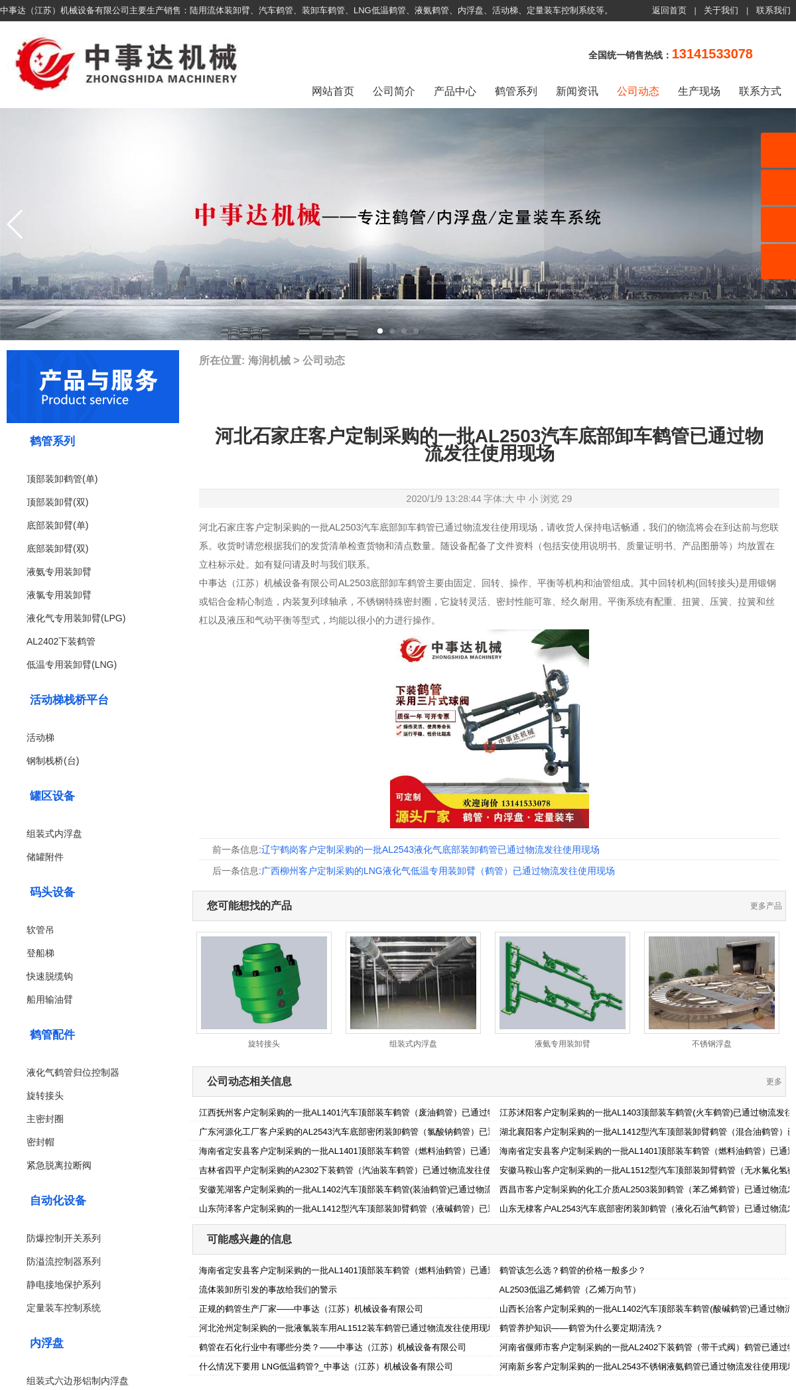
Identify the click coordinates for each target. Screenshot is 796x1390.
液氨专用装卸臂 (59, 571)
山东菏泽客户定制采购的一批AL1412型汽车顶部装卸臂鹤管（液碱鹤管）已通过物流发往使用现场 (386, 1209)
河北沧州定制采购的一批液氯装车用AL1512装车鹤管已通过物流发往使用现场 (347, 1328)
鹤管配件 (52, 1035)
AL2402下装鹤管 (61, 641)
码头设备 (52, 892)
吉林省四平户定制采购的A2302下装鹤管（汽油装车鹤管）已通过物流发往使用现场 (358, 1170)
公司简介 (394, 91)
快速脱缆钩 (50, 976)
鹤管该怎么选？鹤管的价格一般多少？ (572, 1270)
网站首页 (333, 91)
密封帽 (40, 1142)
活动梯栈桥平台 (69, 700)
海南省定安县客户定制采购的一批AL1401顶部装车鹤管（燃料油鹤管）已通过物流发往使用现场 (382, 1151)
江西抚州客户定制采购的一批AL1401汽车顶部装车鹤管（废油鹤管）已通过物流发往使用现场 (378, 1112)
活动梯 (40, 737)
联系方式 (760, 91)
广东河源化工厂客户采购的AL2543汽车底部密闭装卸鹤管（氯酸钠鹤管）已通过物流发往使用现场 (386, 1132)
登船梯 (40, 953)
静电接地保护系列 (64, 1284)
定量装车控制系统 (64, 1307)
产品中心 (455, 91)
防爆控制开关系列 (64, 1238)
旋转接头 (45, 1095)
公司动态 (638, 91)
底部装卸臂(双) (57, 548)
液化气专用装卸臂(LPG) (76, 618)
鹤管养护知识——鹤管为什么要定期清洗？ (581, 1328)
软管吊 (40, 929)
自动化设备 (58, 1200)
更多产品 (766, 906)
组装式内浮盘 (54, 833)
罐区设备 (52, 796)
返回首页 (669, 10)
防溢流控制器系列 (64, 1261)
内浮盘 (47, 1343)
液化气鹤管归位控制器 (73, 1072)
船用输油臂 (50, 999)
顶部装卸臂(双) (57, 502)
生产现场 (699, 91)
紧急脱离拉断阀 (59, 1165)
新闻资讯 (577, 91)
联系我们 (773, 10)
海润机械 (269, 360)
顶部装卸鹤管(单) (62, 479)
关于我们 (721, 10)
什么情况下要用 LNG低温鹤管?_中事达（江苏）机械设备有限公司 (326, 1366)
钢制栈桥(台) (53, 760)
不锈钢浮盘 (712, 1043)
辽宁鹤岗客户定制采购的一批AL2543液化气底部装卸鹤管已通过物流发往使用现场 (430, 849)
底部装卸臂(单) (57, 525)
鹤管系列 (516, 91)
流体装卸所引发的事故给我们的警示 (268, 1290)
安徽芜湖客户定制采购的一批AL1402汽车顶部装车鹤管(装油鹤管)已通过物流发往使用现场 (372, 1189)
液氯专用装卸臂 (59, 595)
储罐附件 (45, 857)
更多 (774, 1081)
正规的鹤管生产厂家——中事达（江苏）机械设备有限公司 (311, 1309)
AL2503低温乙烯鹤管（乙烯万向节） (570, 1290)
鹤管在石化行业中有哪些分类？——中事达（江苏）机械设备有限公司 (332, 1347)
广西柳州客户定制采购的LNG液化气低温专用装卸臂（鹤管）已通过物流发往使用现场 (438, 870)
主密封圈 (45, 1118)
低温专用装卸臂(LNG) (72, 664)
